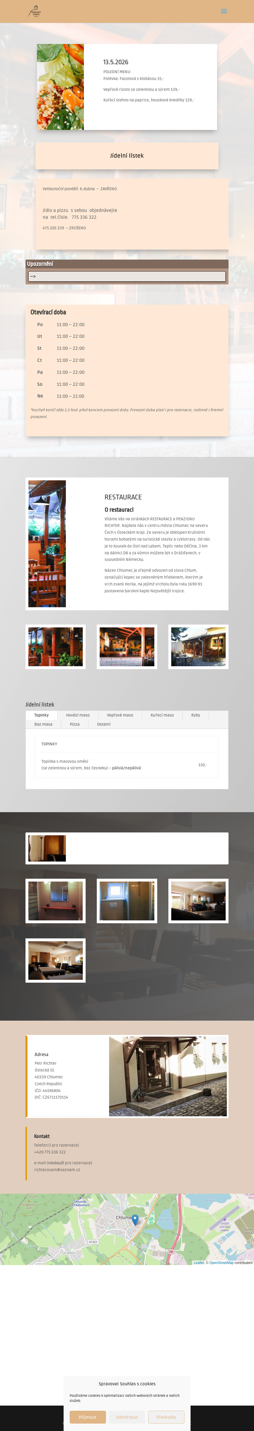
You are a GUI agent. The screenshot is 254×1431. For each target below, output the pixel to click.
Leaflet (199, 1263)
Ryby (195, 715)
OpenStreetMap (221, 1263)
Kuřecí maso (162, 715)
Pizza (75, 724)
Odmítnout (127, 1417)
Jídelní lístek (127, 155)
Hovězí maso (78, 715)
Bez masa (43, 724)
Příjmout (88, 1417)
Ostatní (104, 724)
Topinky (41, 715)
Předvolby (166, 1417)
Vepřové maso (120, 715)
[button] (135, 1220)
